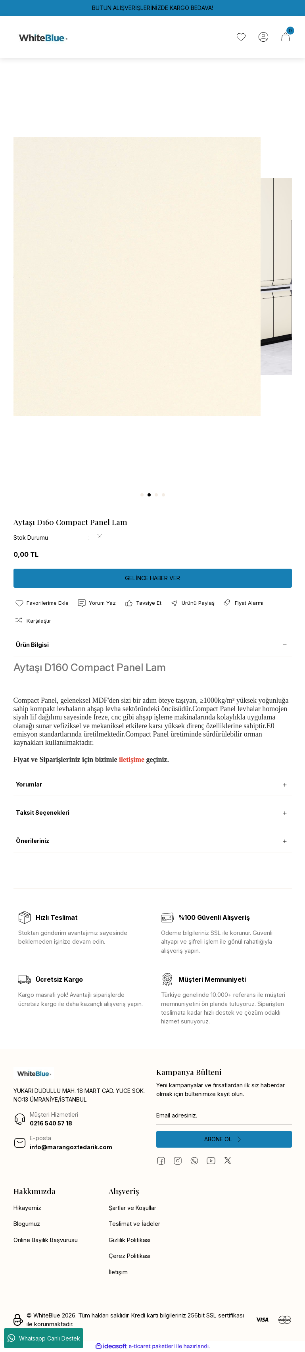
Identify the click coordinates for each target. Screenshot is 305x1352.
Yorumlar (29, 784)
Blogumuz (26, 1223)
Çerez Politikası (129, 1255)
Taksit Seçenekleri (42, 812)
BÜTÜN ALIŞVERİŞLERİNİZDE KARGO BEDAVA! (152, 7)
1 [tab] (142, 494)
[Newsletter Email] (224, 1115)
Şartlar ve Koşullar (132, 1207)
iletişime (131, 760)
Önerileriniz (32, 840)
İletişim (118, 1272)
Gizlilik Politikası (129, 1240)
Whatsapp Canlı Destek (44, 1338)
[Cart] (285, 37)
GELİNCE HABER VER (152, 578)
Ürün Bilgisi (32, 644)
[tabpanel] (152, 276)
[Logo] (42, 37)
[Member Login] (263, 37)
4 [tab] (163, 494)
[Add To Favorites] (41, 603)
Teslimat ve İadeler (134, 1223)
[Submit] (224, 1139)
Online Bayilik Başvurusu (45, 1240)
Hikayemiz (27, 1207)
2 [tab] (149, 494)
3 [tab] (156, 494)
